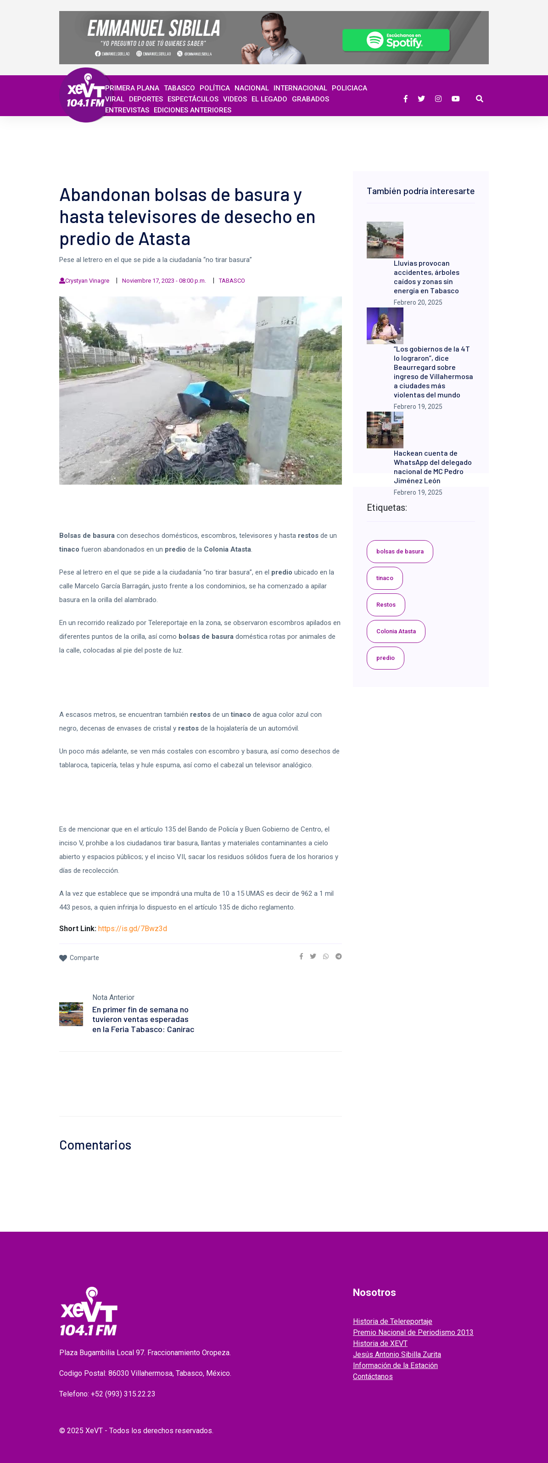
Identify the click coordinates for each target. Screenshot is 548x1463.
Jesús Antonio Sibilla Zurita (397, 1354)
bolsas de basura (400, 551)
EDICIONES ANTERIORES (192, 110)
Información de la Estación (395, 1365)
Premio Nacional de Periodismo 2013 (413, 1332)
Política (215, 88)
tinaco (384, 578)
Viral (114, 99)
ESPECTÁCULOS (193, 99)
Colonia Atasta (396, 631)
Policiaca (349, 88)
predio (385, 657)
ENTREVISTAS (127, 110)
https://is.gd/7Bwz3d (132, 928)
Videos (235, 99)
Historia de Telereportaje (392, 1321)
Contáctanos (373, 1376)
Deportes (146, 99)
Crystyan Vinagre (87, 280)
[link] (301, 956)
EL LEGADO (269, 99)
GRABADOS (310, 99)
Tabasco (179, 88)
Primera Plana (132, 88)
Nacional (252, 88)
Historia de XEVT (380, 1343)
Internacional (300, 88)
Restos (386, 604)
